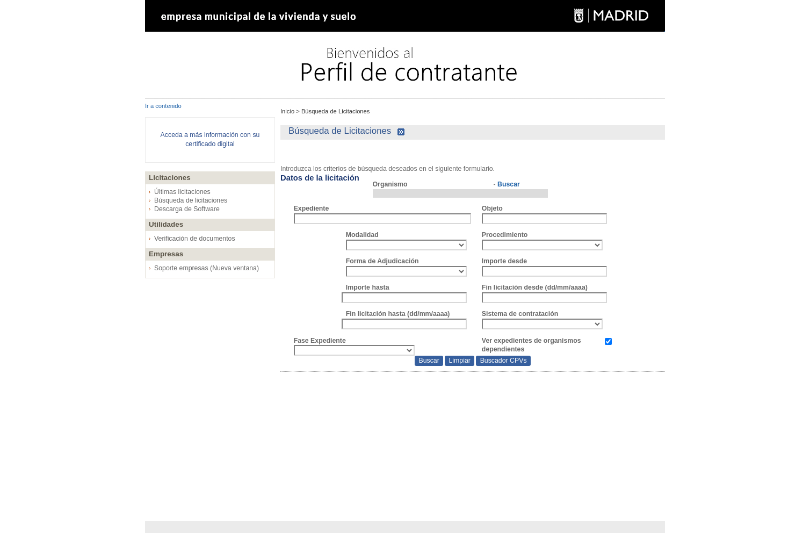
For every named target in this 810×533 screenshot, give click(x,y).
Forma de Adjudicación (382, 261)
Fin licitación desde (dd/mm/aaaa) (535, 287)
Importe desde (504, 261)
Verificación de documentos (194, 238)
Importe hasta (367, 287)
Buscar (508, 184)
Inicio (288, 111)
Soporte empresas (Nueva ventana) (206, 268)
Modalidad (362, 235)
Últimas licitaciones (182, 192)
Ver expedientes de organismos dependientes (531, 345)
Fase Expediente (320, 340)
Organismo (390, 184)
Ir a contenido (163, 106)
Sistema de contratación (520, 314)
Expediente (311, 208)
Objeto (492, 208)
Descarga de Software (187, 209)
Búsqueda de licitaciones (190, 200)
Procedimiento (505, 235)
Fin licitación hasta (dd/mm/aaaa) (398, 314)
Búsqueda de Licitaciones (335, 111)
